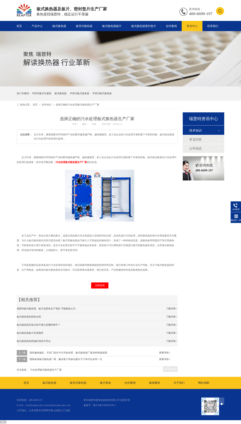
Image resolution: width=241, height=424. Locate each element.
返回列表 (170, 369)
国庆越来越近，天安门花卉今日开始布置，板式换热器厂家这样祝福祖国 (68, 352)
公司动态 (195, 148)
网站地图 (203, 382)
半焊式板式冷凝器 (41, 93)
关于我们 (179, 382)
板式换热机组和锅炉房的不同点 (34, 341)
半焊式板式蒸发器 (79, 93)
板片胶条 (105, 382)
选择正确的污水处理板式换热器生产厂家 (77, 104)
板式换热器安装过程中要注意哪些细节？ (38, 325)
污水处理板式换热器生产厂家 (71, 162)
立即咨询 (100, 285)
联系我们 (212, 26)
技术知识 (47, 104)
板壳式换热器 (84, 26)
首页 (19, 26)
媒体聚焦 (154, 382)
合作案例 (171, 26)
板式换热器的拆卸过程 (29, 316)
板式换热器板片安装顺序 (30, 333)
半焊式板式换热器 (102, 93)
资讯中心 (192, 26)
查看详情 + (165, 352)
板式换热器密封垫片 (143, 26)
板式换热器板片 (112, 26)
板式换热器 (59, 26)
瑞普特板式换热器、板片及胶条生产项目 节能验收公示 (46, 308)
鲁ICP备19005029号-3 (104, 405)
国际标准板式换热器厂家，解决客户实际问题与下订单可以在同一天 (66, 359)
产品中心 (37, 26)
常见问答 (195, 139)
